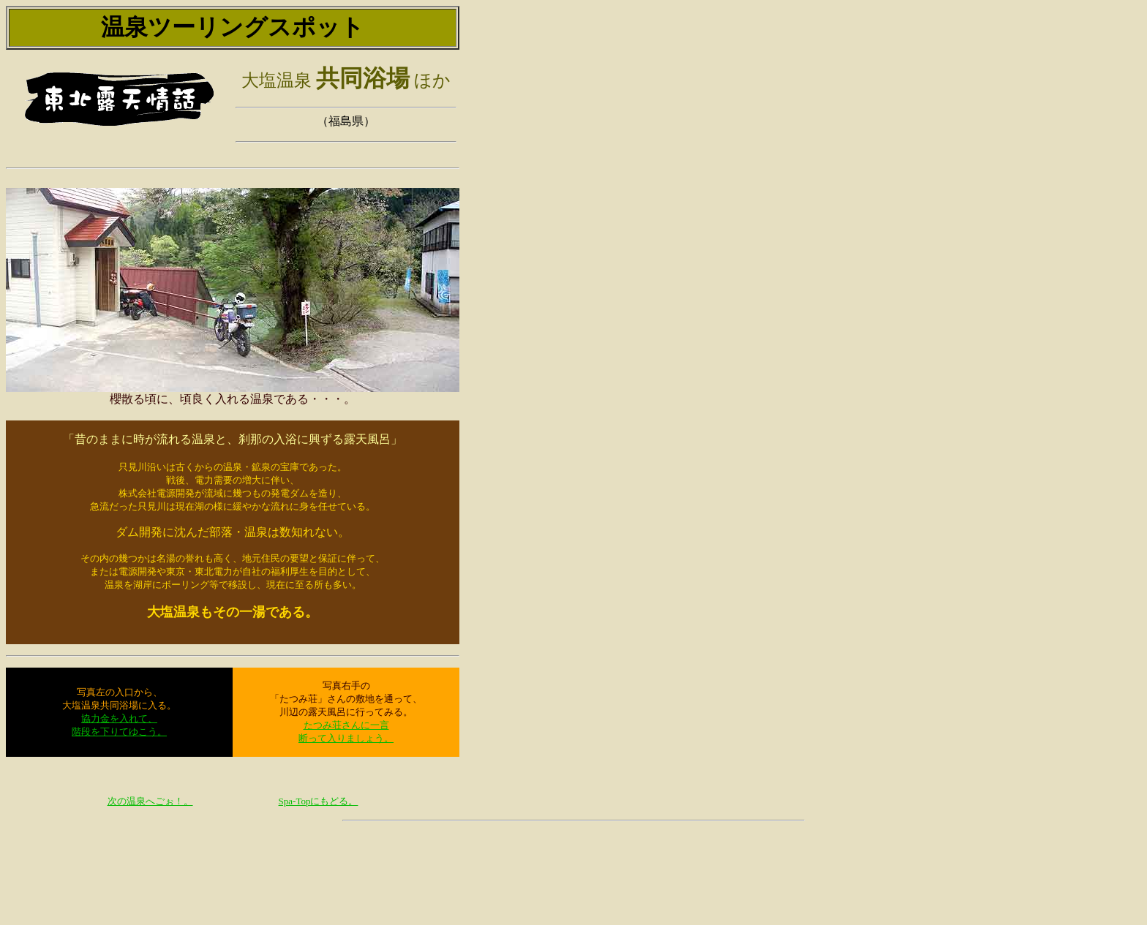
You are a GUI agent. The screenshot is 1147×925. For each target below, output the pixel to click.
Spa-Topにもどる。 (318, 801)
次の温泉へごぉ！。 (150, 801)
